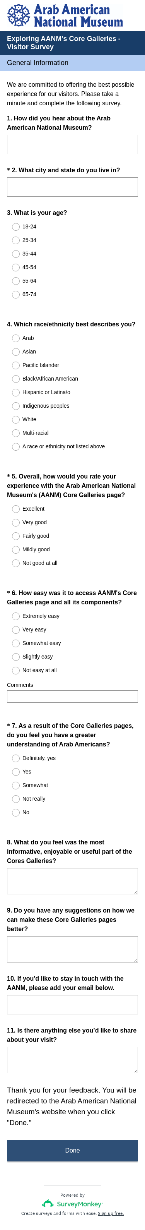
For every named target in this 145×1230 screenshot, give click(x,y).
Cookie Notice (82, 1201)
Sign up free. (111, 1178)
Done (72, 1115)
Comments (20, 664)
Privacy (55, 1201)
